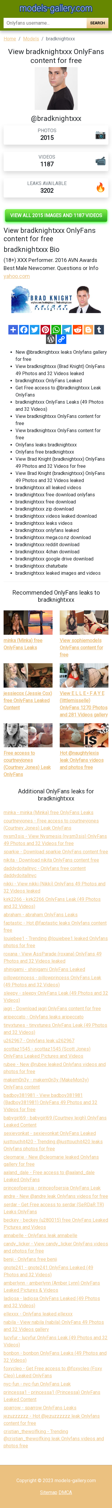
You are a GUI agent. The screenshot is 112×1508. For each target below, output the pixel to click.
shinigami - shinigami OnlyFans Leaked (44, 969)
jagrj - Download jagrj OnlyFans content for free (52, 1008)
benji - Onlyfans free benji (30, 1259)
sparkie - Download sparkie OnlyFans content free (56, 852)
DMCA (65, 1492)
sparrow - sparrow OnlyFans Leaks (40, 1408)
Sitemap (48, 1492)
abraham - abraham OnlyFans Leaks (41, 915)
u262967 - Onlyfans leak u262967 (39, 1040)
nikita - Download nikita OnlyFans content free (51, 860)
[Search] (45, 23)
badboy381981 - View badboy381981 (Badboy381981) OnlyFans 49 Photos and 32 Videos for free (50, 1102)
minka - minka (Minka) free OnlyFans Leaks (48, 812)
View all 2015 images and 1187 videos (56, 215)
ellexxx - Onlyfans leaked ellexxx (38, 1314)
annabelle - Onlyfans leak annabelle (40, 1235)
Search (97, 23)
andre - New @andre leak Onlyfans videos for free (56, 1196)
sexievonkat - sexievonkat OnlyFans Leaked (50, 1133)
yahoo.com (17, 276)
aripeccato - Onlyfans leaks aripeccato (44, 1017)
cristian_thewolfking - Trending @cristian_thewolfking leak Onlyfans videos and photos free (54, 1439)
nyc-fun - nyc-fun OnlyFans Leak (37, 1384)
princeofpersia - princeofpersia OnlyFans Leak (52, 1188)
